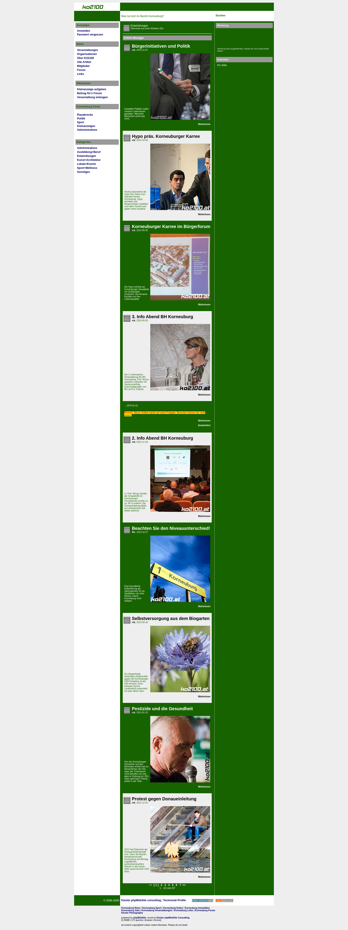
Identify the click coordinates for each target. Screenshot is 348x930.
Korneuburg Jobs (130, 910)
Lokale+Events (86, 164)
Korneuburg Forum (205, 910)
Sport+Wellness (87, 168)
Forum (81, 70)
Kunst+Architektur (89, 160)
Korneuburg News (130, 908)
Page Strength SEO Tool (202, 900)
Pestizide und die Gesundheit (162, 708)
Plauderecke (85, 114)
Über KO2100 (85, 58)
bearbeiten (204, 425)
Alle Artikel (84, 62)
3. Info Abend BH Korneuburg (162, 316)
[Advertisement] (243, 37)
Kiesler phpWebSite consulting (141, 900)
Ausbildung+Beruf (89, 152)
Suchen (220, 15)
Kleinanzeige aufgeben (91, 89)
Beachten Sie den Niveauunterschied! (171, 528)
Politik (81, 118)
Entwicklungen (86, 156)
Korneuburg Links (183, 910)
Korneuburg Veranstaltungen (157, 910)
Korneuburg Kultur (173, 908)
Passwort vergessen (90, 34)
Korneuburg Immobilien (197, 908)
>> (184, 885)
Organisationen (87, 54)
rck (133, 50)
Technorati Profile (174, 900)
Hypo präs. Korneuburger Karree (166, 136)
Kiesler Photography (132, 913)
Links (80, 74)
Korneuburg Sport (151, 908)
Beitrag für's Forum (89, 93)
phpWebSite (139, 917)
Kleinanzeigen (86, 126)
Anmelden (83, 30)
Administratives (87, 129)
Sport (80, 122)
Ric (133, 532)
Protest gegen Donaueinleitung (164, 798)
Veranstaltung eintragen (92, 97)
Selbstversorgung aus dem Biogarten (171, 618)
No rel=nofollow (224, 900)
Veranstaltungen (87, 50)
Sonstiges (83, 172)
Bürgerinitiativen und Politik (161, 46)
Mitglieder (83, 66)
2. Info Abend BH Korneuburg (162, 438)
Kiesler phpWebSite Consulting (173, 917)
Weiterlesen (204, 124)
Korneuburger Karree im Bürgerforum (171, 226)
